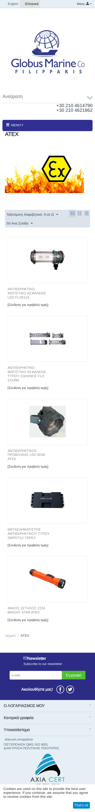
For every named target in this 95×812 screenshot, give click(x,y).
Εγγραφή (74, 675)
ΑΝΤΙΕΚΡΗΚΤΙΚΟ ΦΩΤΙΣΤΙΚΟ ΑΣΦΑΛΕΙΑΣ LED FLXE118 (27, 293)
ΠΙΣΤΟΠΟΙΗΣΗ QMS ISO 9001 (26, 744)
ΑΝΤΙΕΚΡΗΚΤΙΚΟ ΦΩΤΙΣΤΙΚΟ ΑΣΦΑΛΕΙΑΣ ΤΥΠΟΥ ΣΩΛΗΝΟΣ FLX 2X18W (27, 374)
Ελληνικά (30, 4)
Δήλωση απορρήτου (19, 739)
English (11, 4)
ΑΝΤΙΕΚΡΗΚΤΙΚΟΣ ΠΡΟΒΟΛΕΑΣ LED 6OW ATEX (26, 455)
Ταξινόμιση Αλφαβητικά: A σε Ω (32, 214)
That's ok (81, 805)
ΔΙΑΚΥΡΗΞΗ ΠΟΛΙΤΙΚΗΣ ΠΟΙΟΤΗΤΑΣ (31, 748)
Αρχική (10, 635)
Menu (81, 4)
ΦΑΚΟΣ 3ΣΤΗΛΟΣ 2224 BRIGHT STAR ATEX (26, 610)
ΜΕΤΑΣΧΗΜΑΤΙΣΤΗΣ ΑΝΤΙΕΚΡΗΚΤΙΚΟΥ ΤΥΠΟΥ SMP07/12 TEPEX (29, 533)
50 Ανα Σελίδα (20, 223)
